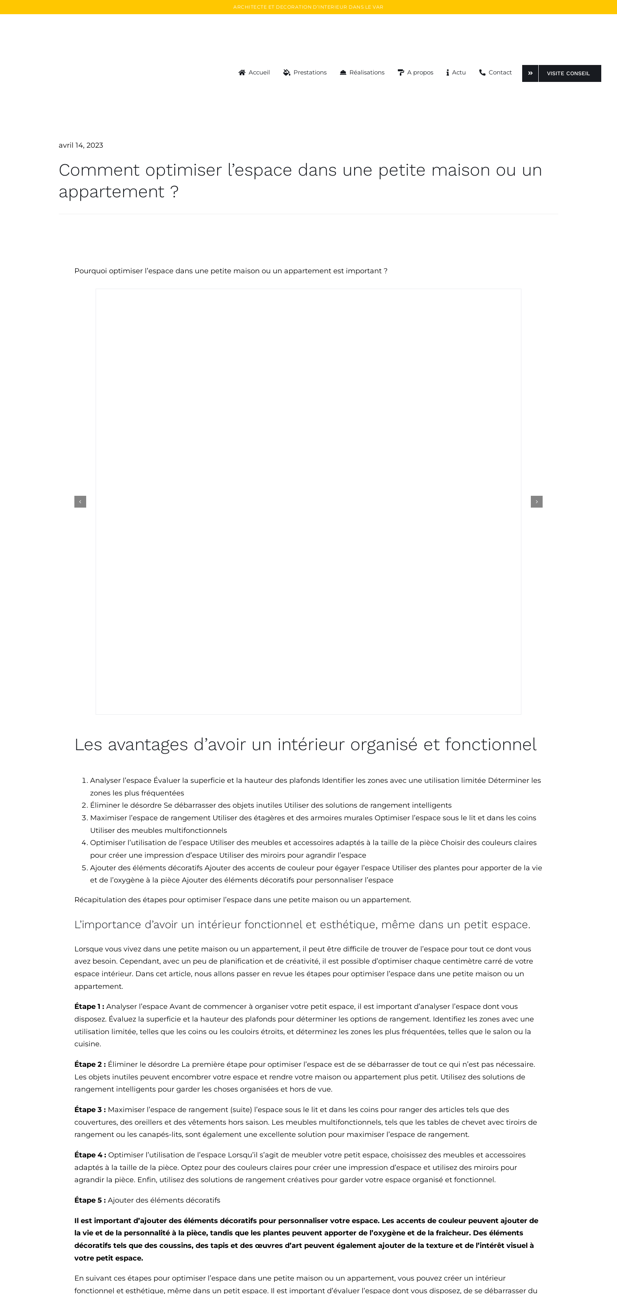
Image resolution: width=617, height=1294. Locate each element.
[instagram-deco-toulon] (308, 417)
